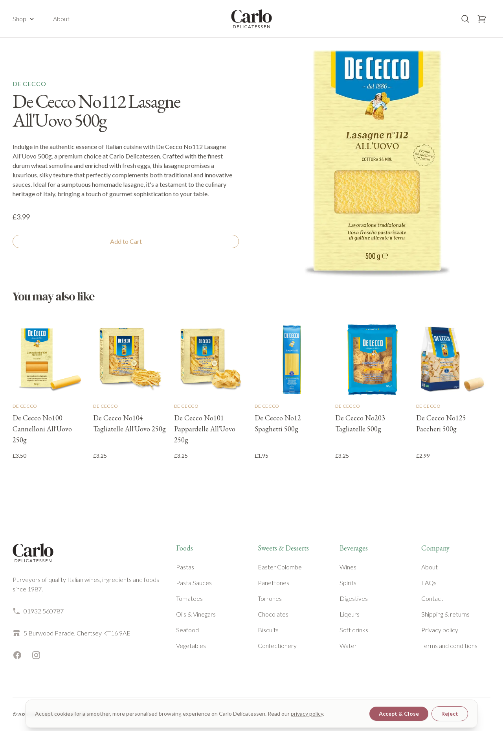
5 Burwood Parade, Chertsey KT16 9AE (71, 633)
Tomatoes (189, 598)
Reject (449, 713)
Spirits (348, 582)
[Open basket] (481, 19)
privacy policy (307, 713)
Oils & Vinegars (196, 614)
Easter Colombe (280, 567)
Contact (432, 598)
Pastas (185, 567)
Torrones (270, 598)
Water (348, 645)
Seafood (187, 629)
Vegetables (191, 645)
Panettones (273, 582)
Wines (348, 567)
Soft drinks (354, 629)
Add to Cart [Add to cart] (126, 241)
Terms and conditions (449, 645)
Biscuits (268, 629)
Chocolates (273, 614)
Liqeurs (350, 614)
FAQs (429, 582)
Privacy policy (439, 629)
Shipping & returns (445, 614)
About (61, 18)
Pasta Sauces (194, 582)
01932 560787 (38, 611)
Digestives (354, 598)
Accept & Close (399, 713)
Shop (24, 19)
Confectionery (277, 645)
